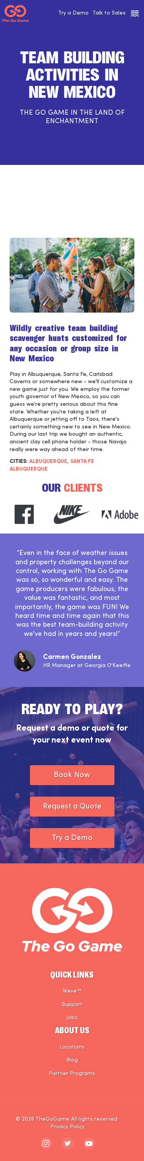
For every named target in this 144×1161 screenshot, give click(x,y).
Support (72, 1005)
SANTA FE (82, 461)
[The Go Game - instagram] (46, 1143)
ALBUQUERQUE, (49, 461)
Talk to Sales (109, 13)
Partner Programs (72, 1074)
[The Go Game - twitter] (67, 1143)
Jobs (72, 1018)
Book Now (72, 775)
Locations (72, 1047)
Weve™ (72, 991)
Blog (72, 1060)
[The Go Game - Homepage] (15, 13)
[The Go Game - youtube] (89, 1143)
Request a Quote (72, 806)
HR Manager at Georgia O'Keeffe (87, 666)
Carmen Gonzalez (72, 657)
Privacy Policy (67, 1127)
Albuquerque (29, 469)
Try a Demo (73, 13)
